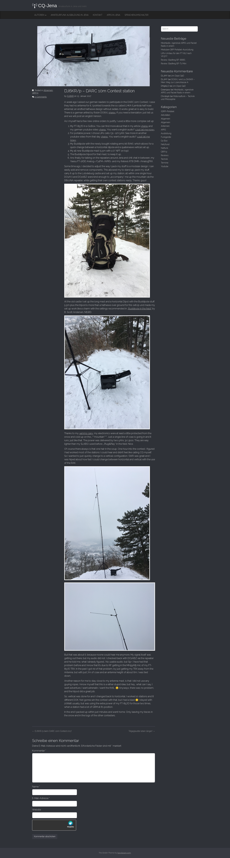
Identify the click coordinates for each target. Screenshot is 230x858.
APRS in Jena (113, 15)
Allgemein (48, 90)
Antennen (165, 126)
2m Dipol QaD (177, 76)
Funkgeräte (166, 137)
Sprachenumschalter (136, 15)
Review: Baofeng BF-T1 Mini (173, 63)
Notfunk (164, 148)
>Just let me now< (144, 129)
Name (36, 786)
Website (36, 809)
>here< (112, 112)
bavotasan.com (124, 853)
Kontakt (97, 15)
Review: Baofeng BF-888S (173, 60)
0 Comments (41, 97)
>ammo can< (86, 433)
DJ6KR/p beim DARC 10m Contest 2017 (52, 731)
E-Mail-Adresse (41, 798)
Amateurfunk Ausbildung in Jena (69, 15)
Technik (164, 159)
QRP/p (35, 93)
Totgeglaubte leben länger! (141, 731)
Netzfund (165, 144)
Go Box (164, 141)
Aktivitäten (165, 115)
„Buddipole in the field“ (139, 308)
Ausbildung (166, 133)
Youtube (164, 166)
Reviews (164, 155)
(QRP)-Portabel (167, 111)
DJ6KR (70, 96)
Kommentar (39, 750)
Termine (164, 163)
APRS (163, 130)
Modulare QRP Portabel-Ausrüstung (177, 49)
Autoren (40, 15)
